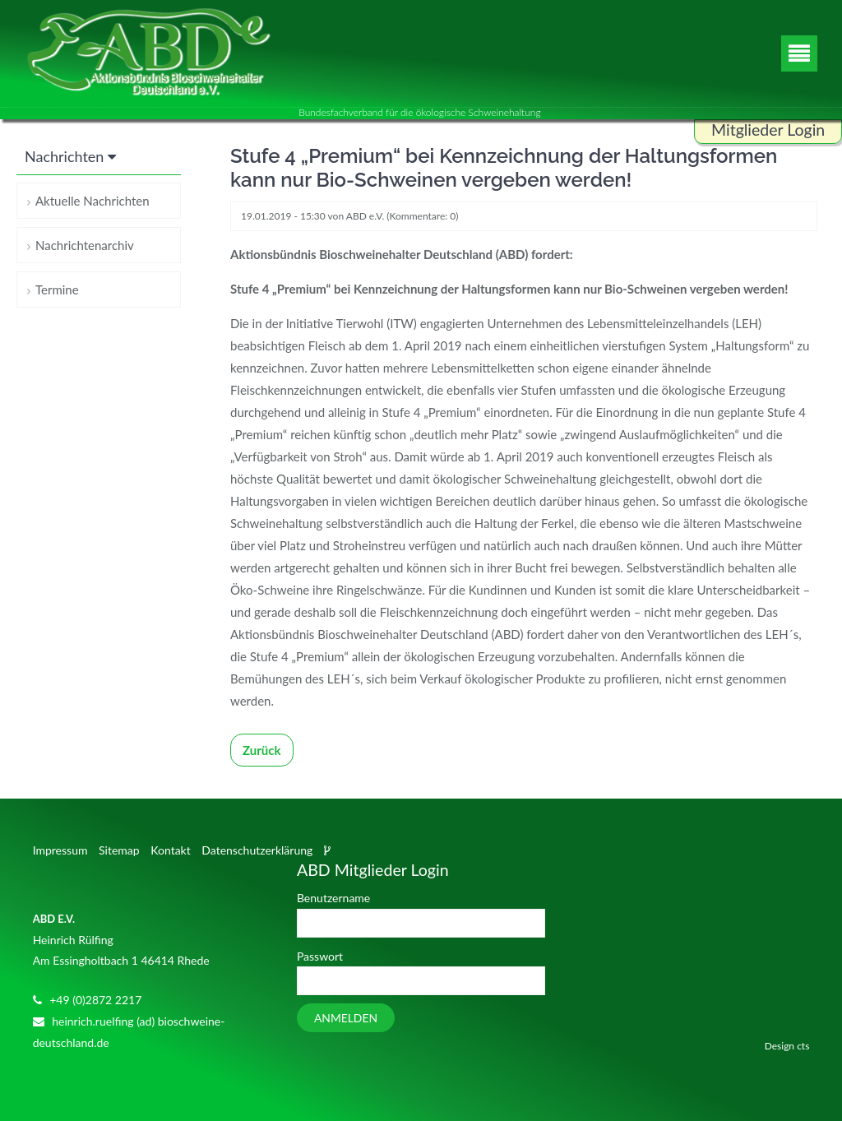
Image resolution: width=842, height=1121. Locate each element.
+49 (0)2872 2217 (95, 1000)
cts (803, 1046)
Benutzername (333, 898)
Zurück (262, 750)
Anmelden (345, 1018)
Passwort (320, 956)
